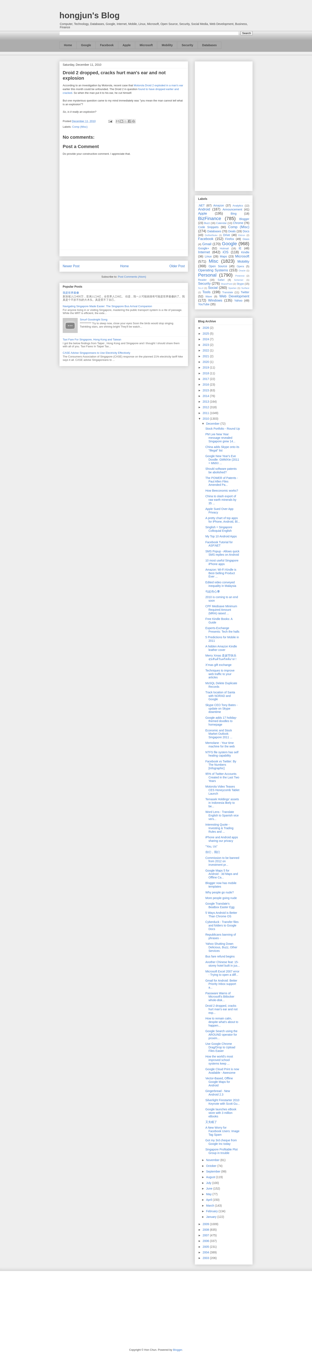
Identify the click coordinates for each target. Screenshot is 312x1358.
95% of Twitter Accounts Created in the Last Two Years (222, 777)
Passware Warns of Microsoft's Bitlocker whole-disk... (219, 997)
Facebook (107, 45)
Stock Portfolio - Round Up (222, 428)
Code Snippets (208, 227)
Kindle (245, 252)
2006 (206, 1241)
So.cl (200, 288)
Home (68, 45)
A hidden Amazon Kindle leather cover (221, 648)
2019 (206, 367)
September (213, 1171)
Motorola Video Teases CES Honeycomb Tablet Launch (222, 790)
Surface (245, 288)
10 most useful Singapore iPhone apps (221, 562)
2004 (206, 1252)
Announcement (232, 209)
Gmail (206, 244)
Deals (232, 231)
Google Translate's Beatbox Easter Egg (220, 905)
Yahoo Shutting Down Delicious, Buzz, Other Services (221, 947)
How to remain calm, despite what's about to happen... (221, 1022)
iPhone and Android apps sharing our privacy (221, 839)
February (212, 1211)
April (209, 1199)
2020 (206, 362)
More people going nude (221, 898)
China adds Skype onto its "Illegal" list (222, 448)
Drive (226, 235)
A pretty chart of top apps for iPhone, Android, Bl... (222, 519)
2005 (206, 1246)
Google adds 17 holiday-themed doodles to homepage (221, 721)
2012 (206, 407)
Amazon (218, 205)
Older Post (177, 266)
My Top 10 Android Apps (221, 536)
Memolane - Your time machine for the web (220, 744)
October (211, 1166)
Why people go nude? (219, 892)
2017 (206, 379)
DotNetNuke (211, 235)
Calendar (221, 223)
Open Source (217, 266)
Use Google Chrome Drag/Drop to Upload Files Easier (220, 1047)
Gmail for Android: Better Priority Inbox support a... (221, 984)
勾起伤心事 (212, 591)
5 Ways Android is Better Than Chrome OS (221, 914)
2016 (206, 384)
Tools (206, 292)
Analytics (238, 205)
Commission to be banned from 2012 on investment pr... (222, 861)
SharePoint (226, 284)
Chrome (238, 223)
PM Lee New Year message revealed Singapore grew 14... (220, 438)
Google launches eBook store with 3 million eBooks (220, 1113)
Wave (208, 296)
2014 (206, 396)
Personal (207, 275)
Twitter (245, 292)
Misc (213, 261)
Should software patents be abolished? (221, 470)
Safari (221, 279)
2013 (206, 401)
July (209, 1183)
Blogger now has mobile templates (220, 884)
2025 (206, 333)
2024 (206, 339)
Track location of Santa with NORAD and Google (220, 696)
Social (213, 288)
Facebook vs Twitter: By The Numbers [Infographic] (220, 765)
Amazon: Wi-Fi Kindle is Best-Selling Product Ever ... (220, 573)
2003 (206, 1258)
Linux (208, 256)
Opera (240, 266)
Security (187, 45)
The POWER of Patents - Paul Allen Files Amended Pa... (221, 481)
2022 (206, 350)
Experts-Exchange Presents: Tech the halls (222, 629)
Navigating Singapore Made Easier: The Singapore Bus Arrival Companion (107, 306)
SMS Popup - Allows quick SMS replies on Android (222, 553)
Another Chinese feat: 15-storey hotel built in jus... (222, 963)
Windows (215, 300)
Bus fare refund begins (220, 956)
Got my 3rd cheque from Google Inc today (221, 1142)
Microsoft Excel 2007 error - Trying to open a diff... (222, 973)
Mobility (167, 45)
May (209, 1194)
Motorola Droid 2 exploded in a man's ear (158, 85)
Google (86, 45)
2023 (206, 344)
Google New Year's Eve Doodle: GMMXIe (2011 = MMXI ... (222, 459)
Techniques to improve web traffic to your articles (220, 674)
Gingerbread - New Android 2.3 (217, 1092)
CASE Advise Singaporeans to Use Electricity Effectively (96, 352)
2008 (206, 1229)
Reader (202, 279)
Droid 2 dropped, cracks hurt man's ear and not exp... (221, 1009)
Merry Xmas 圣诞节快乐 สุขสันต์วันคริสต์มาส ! (220, 657)
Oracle (242, 270)
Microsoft (146, 45)
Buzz (207, 223)
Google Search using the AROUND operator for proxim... (221, 1034)
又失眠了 (211, 1122)
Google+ (203, 248)
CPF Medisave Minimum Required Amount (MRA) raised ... (221, 610)
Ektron (241, 235)
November (213, 1160)
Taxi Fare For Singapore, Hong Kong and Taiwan (92, 339)
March (210, 1205)
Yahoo (238, 300)
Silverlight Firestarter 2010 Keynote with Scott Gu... (222, 1101)
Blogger (244, 219)
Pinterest (240, 276)
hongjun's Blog (89, 15)
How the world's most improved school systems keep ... (219, 1060)
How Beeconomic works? (221, 490)
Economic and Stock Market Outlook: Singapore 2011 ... (218, 734)
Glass (246, 239)
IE (240, 248)
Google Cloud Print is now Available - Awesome (222, 1070)
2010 (206, 418)
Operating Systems (213, 270)
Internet (204, 252)
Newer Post (71, 266)
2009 (206, 1224)
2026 (206, 327)
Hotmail (224, 248)
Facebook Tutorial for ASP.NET (219, 543)
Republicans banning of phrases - (220, 936)
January (211, 1216)
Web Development (234, 296)
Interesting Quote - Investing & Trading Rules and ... (219, 828)
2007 (206, 1235)
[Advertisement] (223, 125)
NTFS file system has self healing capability (221, 754)
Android (204, 209)
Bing (234, 213)
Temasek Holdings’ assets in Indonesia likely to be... (222, 803)
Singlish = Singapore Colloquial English (218, 529)
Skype (240, 283)
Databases (209, 45)
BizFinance (209, 218)
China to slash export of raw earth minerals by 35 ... (220, 500)
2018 (206, 373)
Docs (246, 231)
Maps (223, 256)
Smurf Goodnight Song (93, 319)
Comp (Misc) (80, 126)
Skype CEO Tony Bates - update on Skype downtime (221, 708)
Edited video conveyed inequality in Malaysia (220, 584)
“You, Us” (211, 846)
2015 (206, 390)
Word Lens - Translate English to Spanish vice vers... (222, 815)
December (213, 423)
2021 (206, 356)
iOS (225, 252)
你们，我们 (212, 852)
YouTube (204, 304)
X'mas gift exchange (218, 665)
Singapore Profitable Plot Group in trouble (221, 1151)
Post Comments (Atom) (132, 276)
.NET (201, 205)
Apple (127, 45)
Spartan (232, 288)
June (209, 1188)
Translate (227, 292)
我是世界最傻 (71, 292)
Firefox (229, 239)
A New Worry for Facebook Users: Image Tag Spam (222, 1131)
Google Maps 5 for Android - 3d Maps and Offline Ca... (221, 874)
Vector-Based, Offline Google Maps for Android (219, 1082)
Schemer (238, 280)
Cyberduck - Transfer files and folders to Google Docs (222, 925)
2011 (206, 413)
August (211, 1177)
